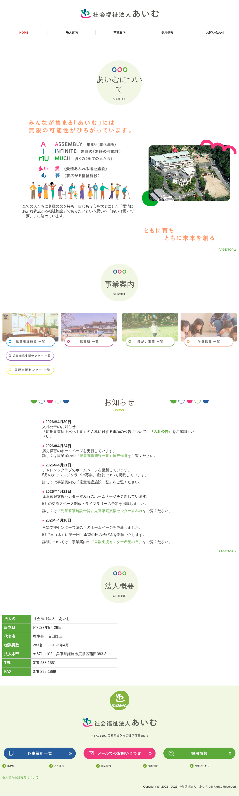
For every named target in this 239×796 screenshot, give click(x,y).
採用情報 (167, 32)
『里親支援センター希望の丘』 (116, 542)
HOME (24, 32)
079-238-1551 (44, 663)
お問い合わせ (215, 32)
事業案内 (119, 32)
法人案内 (72, 32)
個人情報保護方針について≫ (22, 777)
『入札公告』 (161, 432)
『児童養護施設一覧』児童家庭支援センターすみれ (99, 511)
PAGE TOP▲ (228, 249)
